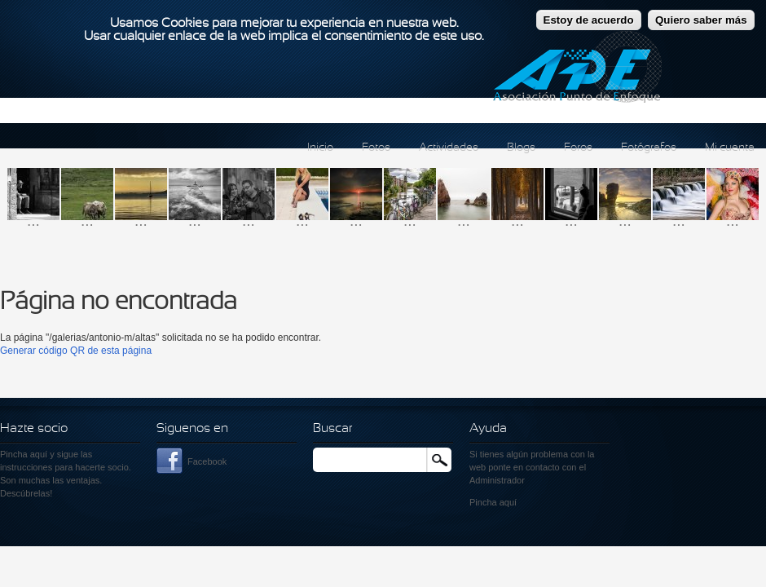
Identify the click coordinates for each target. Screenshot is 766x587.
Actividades (448, 148)
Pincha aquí (23, 454)
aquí (508, 502)
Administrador (497, 480)
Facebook (207, 461)
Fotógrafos (648, 148)
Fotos (376, 148)
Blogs (521, 148)
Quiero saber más (701, 14)
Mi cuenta (730, 148)
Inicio (320, 148)
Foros (578, 148)
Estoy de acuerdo (589, 14)
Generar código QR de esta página (76, 350)
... (33, 220)
